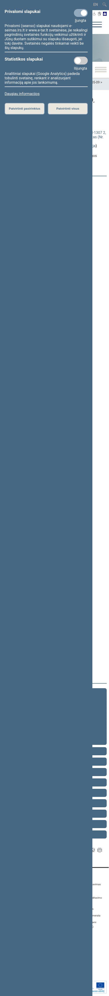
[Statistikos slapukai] (81, 61)
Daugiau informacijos (22, 94)
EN (95, 4)
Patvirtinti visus (67, 108)
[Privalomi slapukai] (81, 13)
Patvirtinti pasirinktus (24, 108)
